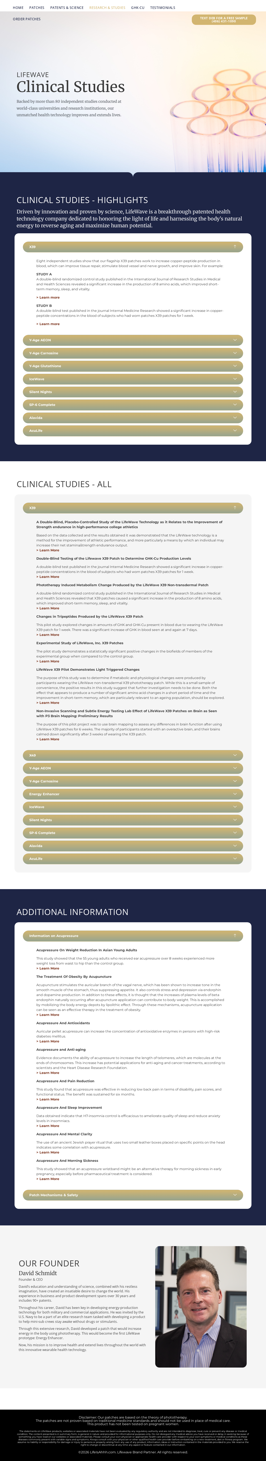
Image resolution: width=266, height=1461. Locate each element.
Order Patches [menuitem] (27, 19)
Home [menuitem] (18, 7)
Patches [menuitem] (36, 7)
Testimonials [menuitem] (162, 7)
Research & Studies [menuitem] (107, 7)
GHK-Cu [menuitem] (137, 7)
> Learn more (48, 297)
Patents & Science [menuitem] (67, 7)
